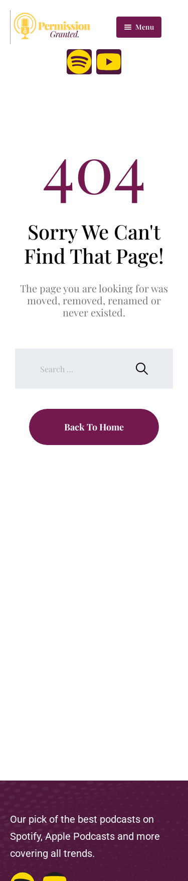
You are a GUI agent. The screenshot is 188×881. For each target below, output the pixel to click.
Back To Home (94, 427)
